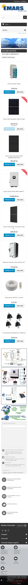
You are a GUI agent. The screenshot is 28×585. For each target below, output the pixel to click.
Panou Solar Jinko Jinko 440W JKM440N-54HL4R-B (14, 156)
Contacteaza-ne (17, 1)
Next (24, 45)
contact (19, 33)
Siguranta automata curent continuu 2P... (14, 262)
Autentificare (23, 1)
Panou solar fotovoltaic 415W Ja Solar (14, 119)
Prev (20, 45)
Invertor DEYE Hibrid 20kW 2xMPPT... (14, 191)
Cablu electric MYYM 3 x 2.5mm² (14, 297)
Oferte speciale (8, 57)
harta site (24, 33)
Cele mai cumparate (10, 54)
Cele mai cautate (9, 51)
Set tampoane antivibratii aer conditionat (14, 333)
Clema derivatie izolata (14, 84)
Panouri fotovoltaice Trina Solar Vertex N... (14, 227)
